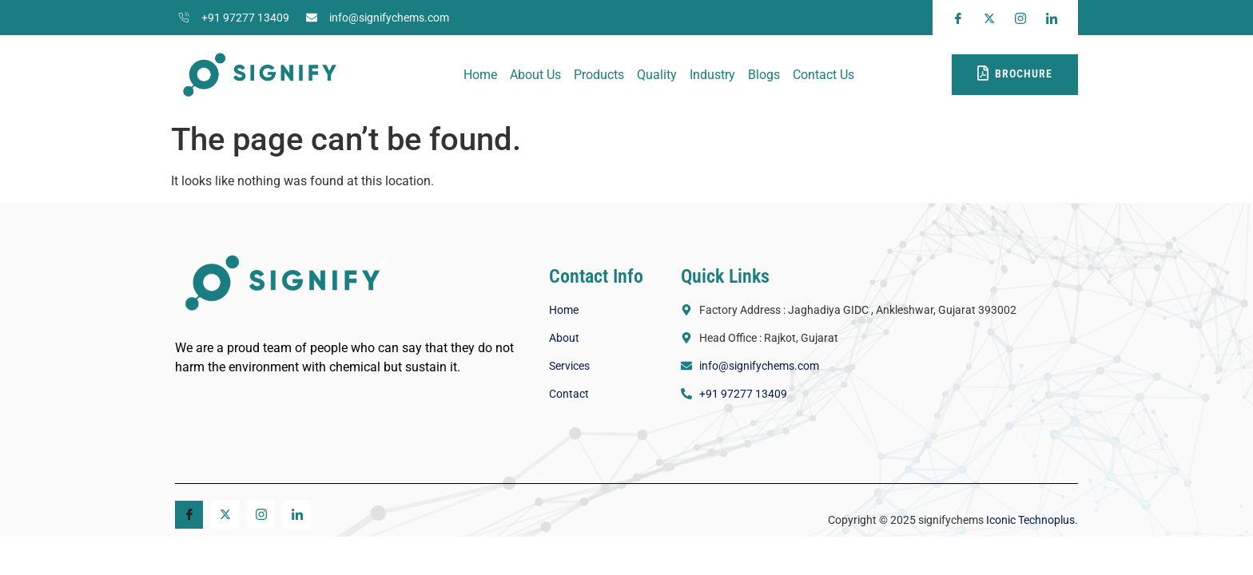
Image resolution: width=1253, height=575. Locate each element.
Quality (657, 74)
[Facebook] (189, 515)
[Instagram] (261, 514)
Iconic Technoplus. (1031, 520)
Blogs (764, 74)
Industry (712, 74)
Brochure (1014, 73)
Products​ (599, 74)
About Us (535, 74)
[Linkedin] (297, 515)
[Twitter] (225, 515)
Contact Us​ (823, 74)
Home (480, 74)
